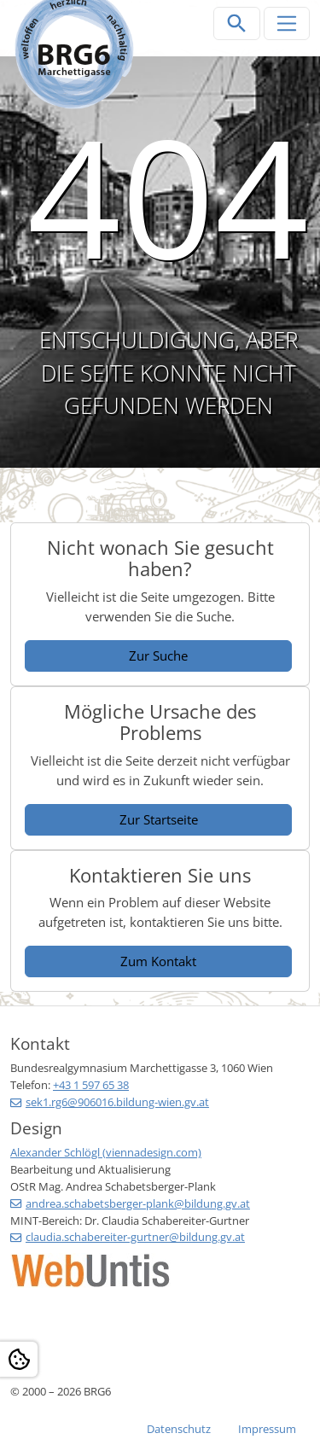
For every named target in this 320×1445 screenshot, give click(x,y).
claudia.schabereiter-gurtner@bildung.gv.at (135, 1236)
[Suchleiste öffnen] (236, 23)
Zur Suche (158, 655)
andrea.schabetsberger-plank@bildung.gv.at (138, 1203)
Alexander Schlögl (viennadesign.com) (105, 1152)
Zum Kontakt (158, 961)
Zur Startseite (158, 819)
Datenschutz (179, 1428)
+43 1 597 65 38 (91, 1084)
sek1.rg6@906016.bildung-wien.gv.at (117, 1102)
